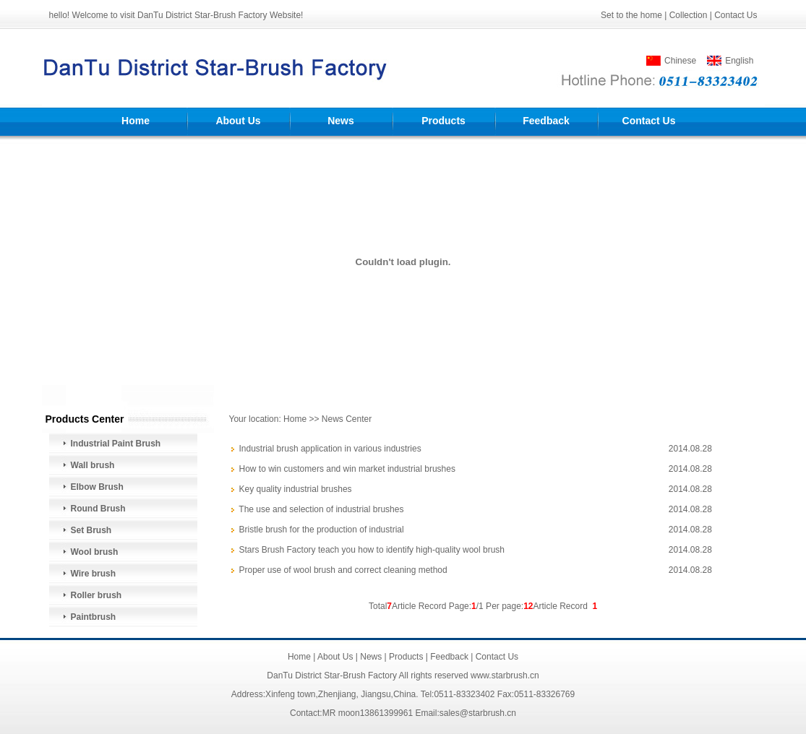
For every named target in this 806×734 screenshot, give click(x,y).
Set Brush (91, 530)
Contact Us (735, 15)
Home (135, 120)
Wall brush (93, 465)
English (739, 61)
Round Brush (98, 509)
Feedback (546, 120)
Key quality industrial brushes (295, 489)
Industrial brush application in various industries (330, 449)
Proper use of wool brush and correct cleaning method (343, 570)
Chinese (680, 61)
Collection (688, 15)
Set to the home (631, 15)
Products (443, 120)
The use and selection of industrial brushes (321, 509)
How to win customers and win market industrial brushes (347, 469)
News (340, 120)
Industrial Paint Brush (116, 444)
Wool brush (95, 552)
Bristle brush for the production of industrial (321, 529)
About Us (237, 120)
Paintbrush (93, 617)
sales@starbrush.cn (478, 713)
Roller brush (96, 595)
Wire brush (93, 574)
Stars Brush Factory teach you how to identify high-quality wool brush (372, 550)
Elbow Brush (97, 487)
